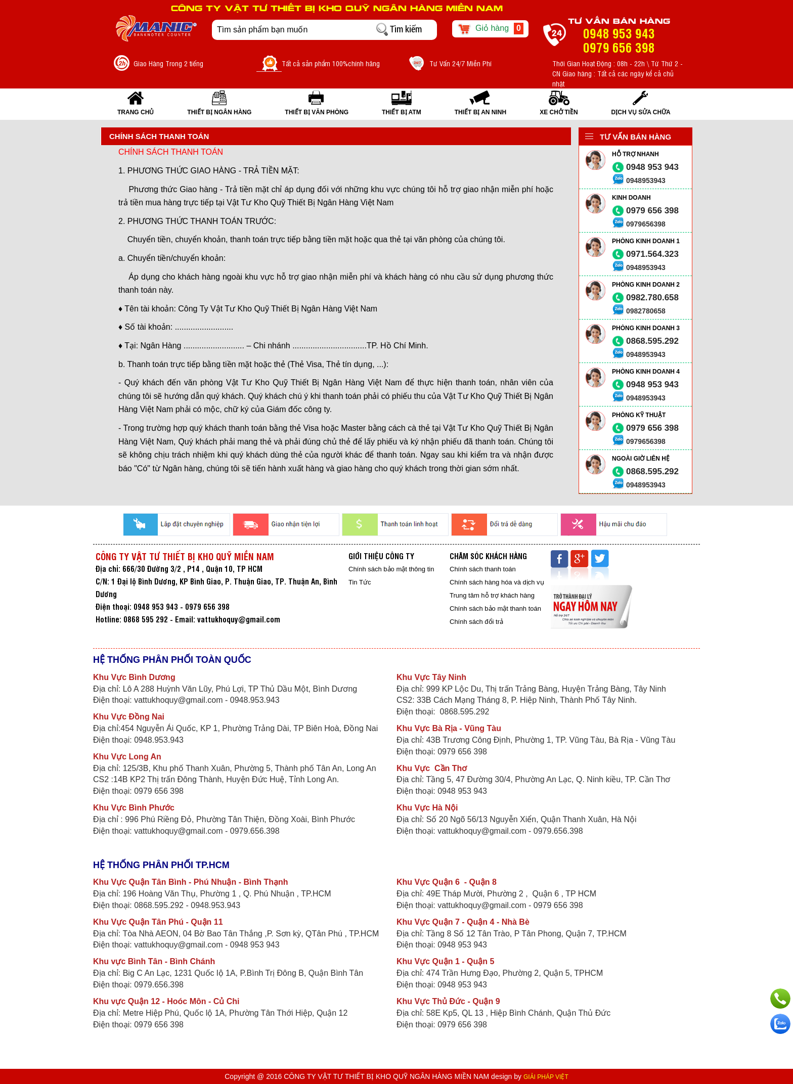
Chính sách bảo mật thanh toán (495, 608)
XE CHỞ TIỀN (559, 112)
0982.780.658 (652, 297)
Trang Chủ (135, 112)
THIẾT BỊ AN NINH (481, 112)
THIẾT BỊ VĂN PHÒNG (316, 112)
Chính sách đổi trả (476, 621)
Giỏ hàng (490, 29)
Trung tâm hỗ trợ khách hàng (492, 595)
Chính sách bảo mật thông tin (391, 569)
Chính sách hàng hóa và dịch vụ (497, 582)
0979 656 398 (652, 210)
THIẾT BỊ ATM (401, 112)
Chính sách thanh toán (483, 569)
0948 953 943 (652, 167)
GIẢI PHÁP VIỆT (545, 1076)
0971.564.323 (652, 254)
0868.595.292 (652, 341)
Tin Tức (359, 582)
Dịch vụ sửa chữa (641, 112)
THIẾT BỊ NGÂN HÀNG (219, 112)
